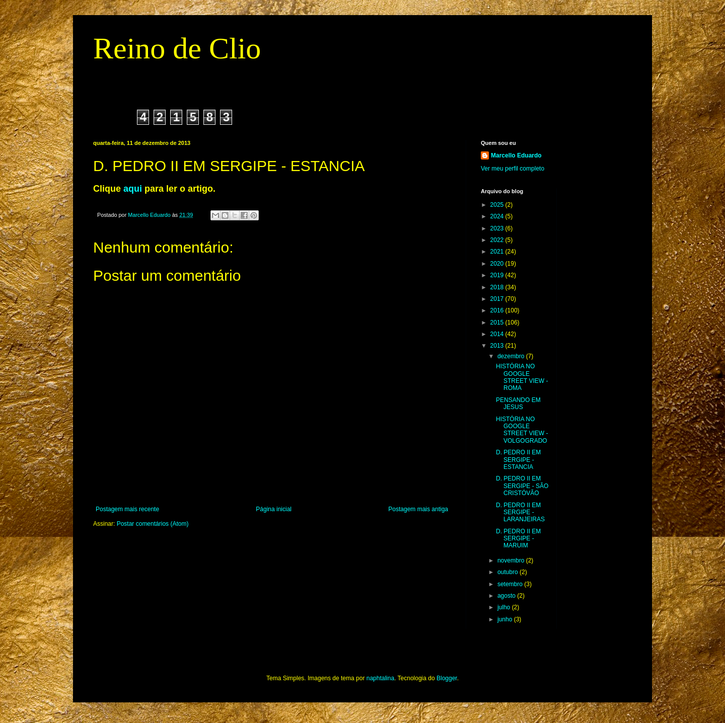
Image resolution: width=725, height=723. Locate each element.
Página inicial (274, 509)
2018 (497, 287)
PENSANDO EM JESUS (518, 403)
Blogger (447, 678)
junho (505, 619)
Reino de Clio (177, 48)
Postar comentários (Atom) (153, 523)
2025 (497, 204)
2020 (497, 263)
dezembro (511, 356)
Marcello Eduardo (516, 155)
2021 (497, 251)
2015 (497, 322)
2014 (497, 334)
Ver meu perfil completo (512, 168)
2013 (497, 345)
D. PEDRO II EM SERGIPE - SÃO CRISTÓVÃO (522, 486)
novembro (511, 560)
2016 (497, 310)
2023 (497, 228)
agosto (507, 595)
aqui (132, 189)
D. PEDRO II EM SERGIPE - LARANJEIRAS (520, 512)
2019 (497, 275)
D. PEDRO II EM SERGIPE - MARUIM (518, 538)
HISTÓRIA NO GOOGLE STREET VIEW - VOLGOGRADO (522, 430)
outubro (508, 572)
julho (504, 607)
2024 (497, 216)
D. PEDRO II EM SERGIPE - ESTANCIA (518, 459)
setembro (510, 584)
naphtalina (380, 678)
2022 (497, 240)
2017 (497, 298)
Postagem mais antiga (418, 509)
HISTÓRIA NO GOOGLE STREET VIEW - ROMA (522, 377)
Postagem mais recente (127, 509)
